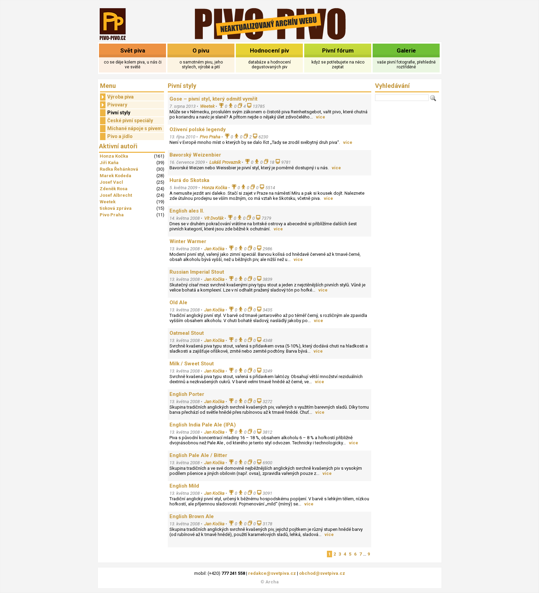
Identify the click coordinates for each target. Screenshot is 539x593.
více (320, 116)
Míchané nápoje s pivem (134, 128)
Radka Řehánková (119, 169)
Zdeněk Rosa (114, 188)
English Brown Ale (191, 516)
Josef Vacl (111, 182)
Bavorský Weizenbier (195, 155)
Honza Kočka (114, 156)
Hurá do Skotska (189, 180)
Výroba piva (117, 97)
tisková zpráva (116, 208)
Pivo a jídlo (120, 136)
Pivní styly (118, 112)
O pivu (200, 50)
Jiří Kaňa (109, 162)
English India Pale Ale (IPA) (202, 425)
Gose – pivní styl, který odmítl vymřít (213, 99)
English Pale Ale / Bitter (198, 455)
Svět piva (132, 50)
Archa (272, 581)
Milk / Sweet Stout (191, 364)
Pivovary (113, 105)
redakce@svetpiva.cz (272, 573)
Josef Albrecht (116, 195)
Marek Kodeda (115, 175)
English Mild (184, 486)
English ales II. (186, 211)
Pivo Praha (112, 214)
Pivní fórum (338, 50)
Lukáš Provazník (225, 162)
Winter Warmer (187, 241)
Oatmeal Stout (186, 333)
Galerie (406, 50)
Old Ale (178, 302)
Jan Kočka (214, 248)
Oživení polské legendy (197, 129)
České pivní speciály (130, 120)
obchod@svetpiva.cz (322, 573)
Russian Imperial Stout (196, 272)
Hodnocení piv (269, 50)
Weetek (108, 201)
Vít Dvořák (213, 218)
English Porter (186, 394)
